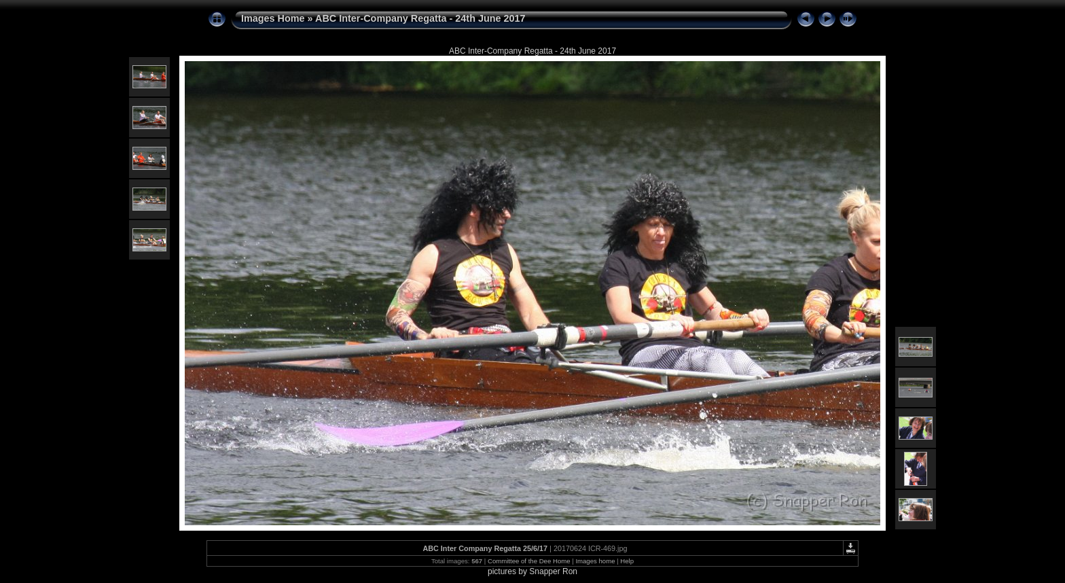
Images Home (273, 18)
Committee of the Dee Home (529, 561)
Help (627, 561)
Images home (595, 561)
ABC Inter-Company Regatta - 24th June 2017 (420, 18)
